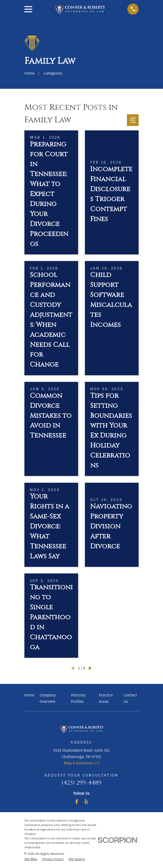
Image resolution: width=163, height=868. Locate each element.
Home (29, 695)
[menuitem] (30, 859)
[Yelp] (86, 801)
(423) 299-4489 (81, 783)
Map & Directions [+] (81, 763)
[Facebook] (76, 801)
